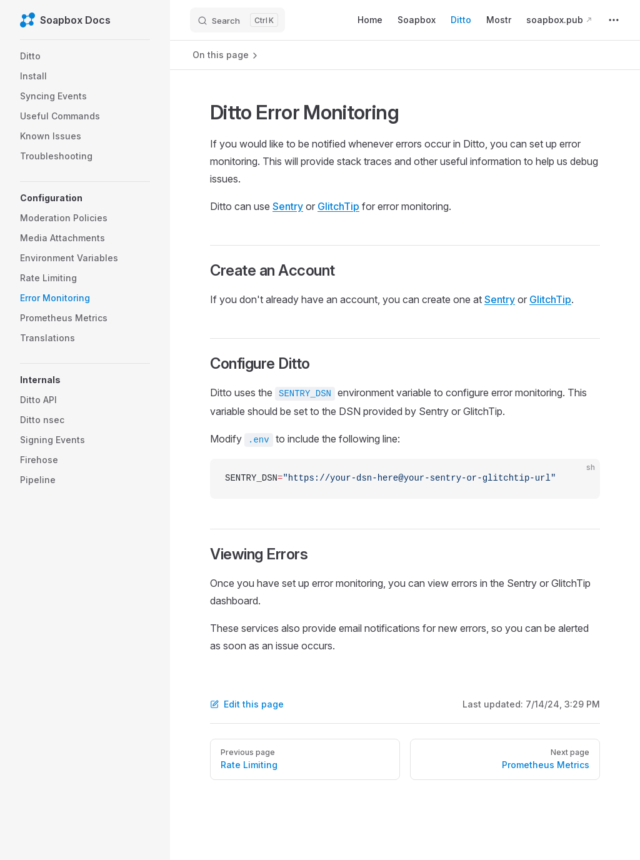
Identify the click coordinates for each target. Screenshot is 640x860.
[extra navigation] (614, 20)
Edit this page (247, 704)
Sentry (287, 206)
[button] (85, 198)
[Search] (237, 20)
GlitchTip (338, 206)
